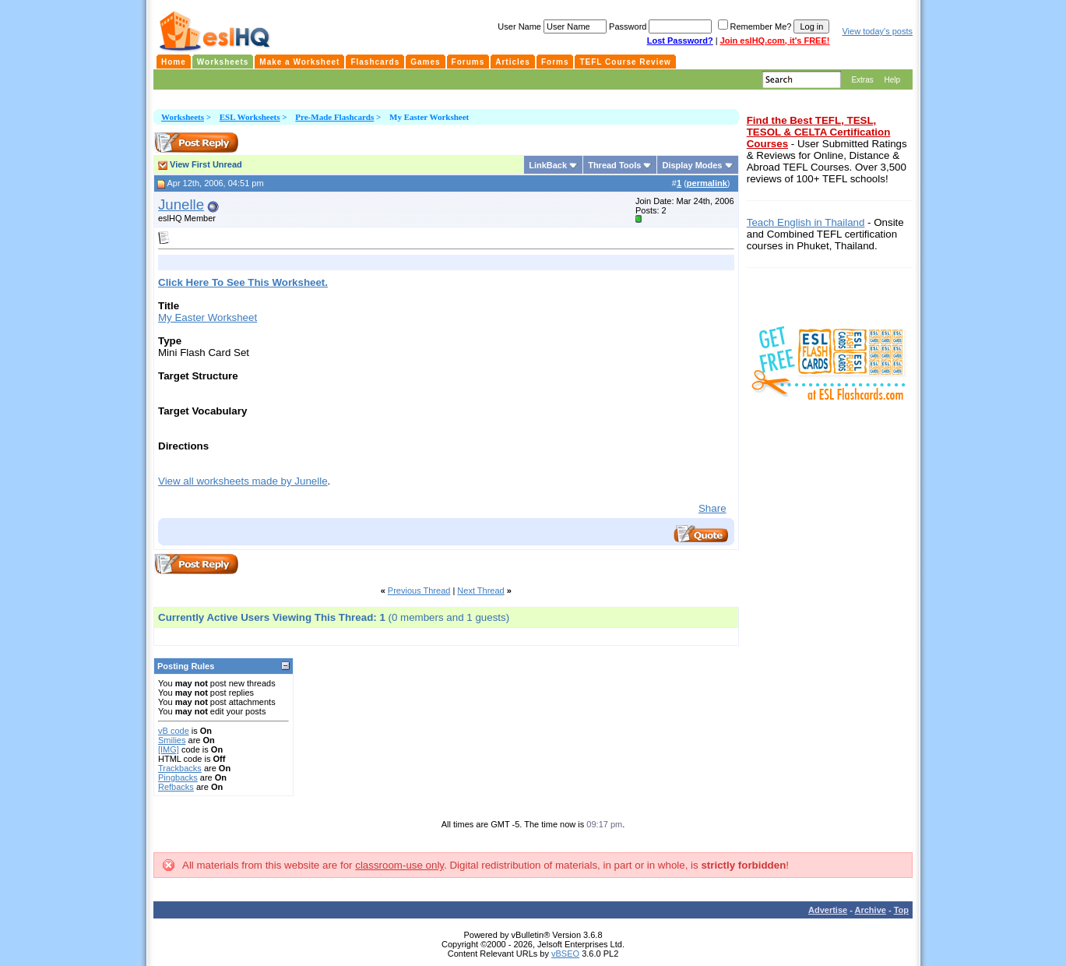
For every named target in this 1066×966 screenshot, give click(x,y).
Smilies (171, 740)
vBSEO (565, 953)
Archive (870, 910)
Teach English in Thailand (806, 222)
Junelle (181, 204)
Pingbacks (178, 777)
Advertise (827, 910)
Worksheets (182, 117)
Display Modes (692, 165)
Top (901, 910)
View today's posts (877, 31)
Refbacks (176, 786)
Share (712, 508)
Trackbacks (180, 768)
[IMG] (168, 749)
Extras (862, 80)
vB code (173, 730)
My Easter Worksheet (207, 317)
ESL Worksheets (250, 117)
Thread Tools (614, 165)
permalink (707, 183)
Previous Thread (419, 590)
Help (892, 80)
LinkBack (548, 165)
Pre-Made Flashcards (334, 117)
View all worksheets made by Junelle (243, 481)
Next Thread (480, 590)
